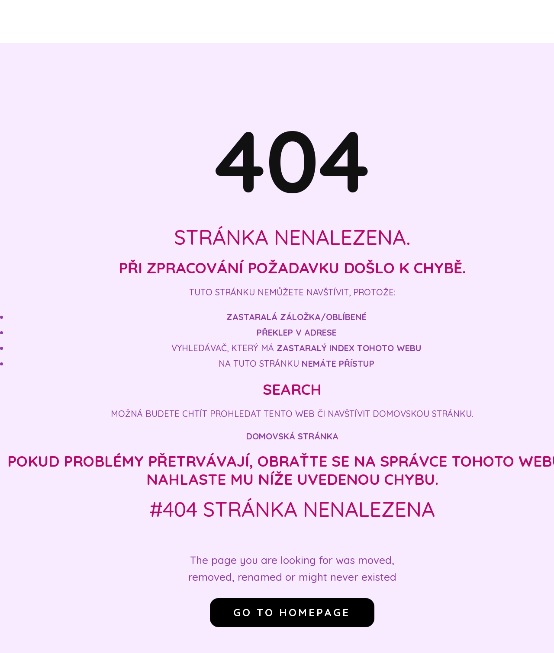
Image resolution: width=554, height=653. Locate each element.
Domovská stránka (292, 436)
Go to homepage (291, 612)
